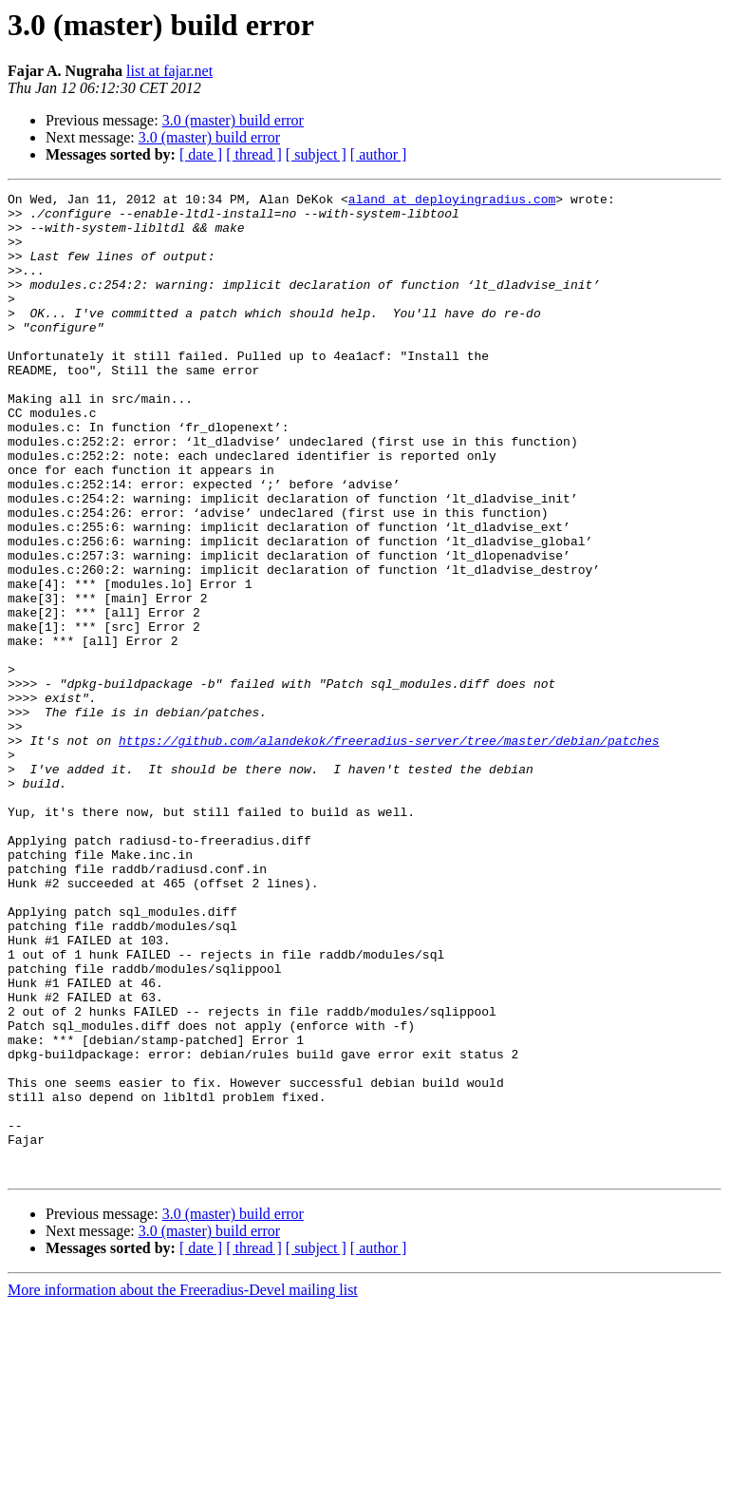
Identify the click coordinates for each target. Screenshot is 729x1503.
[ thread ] (254, 154)
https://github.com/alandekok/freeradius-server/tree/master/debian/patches (389, 851)
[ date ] (200, 154)
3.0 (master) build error (233, 120)
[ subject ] (316, 154)
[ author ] (378, 154)
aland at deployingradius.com (451, 201)
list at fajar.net (169, 71)
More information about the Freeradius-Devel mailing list (183, 1486)
